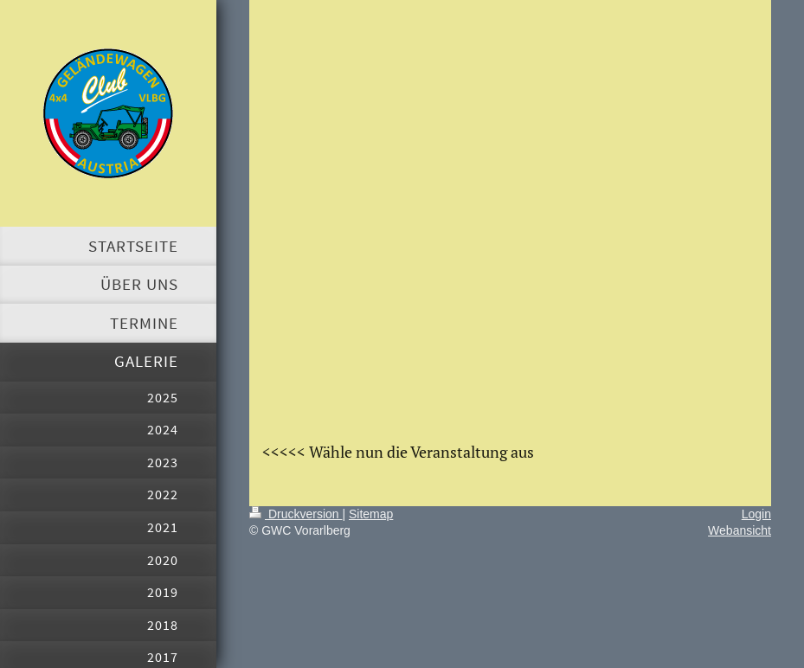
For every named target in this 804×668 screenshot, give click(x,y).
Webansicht (739, 530)
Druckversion (295, 514)
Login (756, 514)
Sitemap (371, 514)
